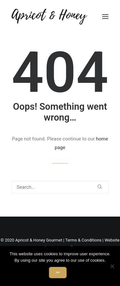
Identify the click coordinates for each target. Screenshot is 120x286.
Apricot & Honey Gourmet (38, 240)
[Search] (60, 187)
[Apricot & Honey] (49, 17)
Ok (58, 272)
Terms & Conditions (83, 240)
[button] (105, 16)
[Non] (112, 266)
